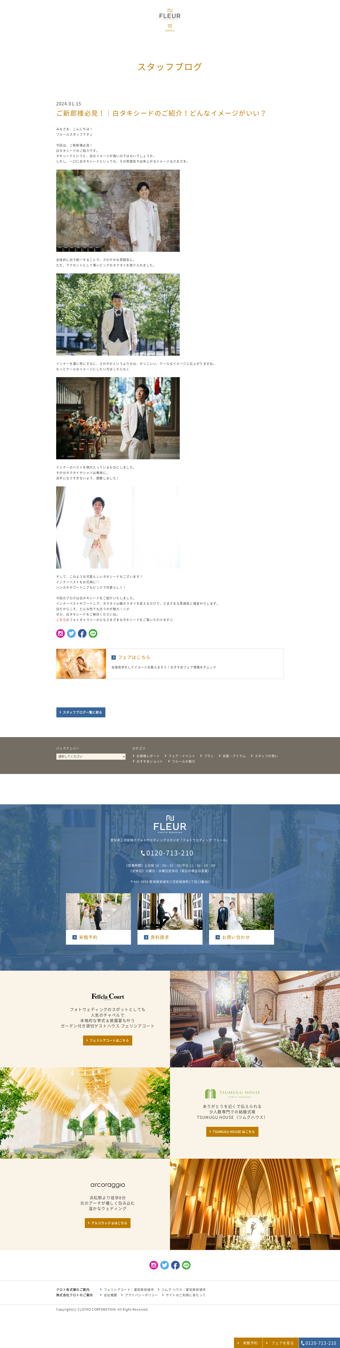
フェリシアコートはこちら (109, 1040)
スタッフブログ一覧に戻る (82, 712)
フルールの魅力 (183, 761)
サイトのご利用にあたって (186, 1295)
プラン (209, 755)
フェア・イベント (181, 755)
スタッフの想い (266, 755)
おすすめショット (150, 761)
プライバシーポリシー (141, 1295)
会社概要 (110, 1295)
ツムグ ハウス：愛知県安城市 (184, 1289)
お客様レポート (148, 755)
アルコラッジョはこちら (109, 1223)
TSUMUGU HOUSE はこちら (234, 1131)
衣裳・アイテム (234, 755)
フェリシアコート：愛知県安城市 (129, 1289)
